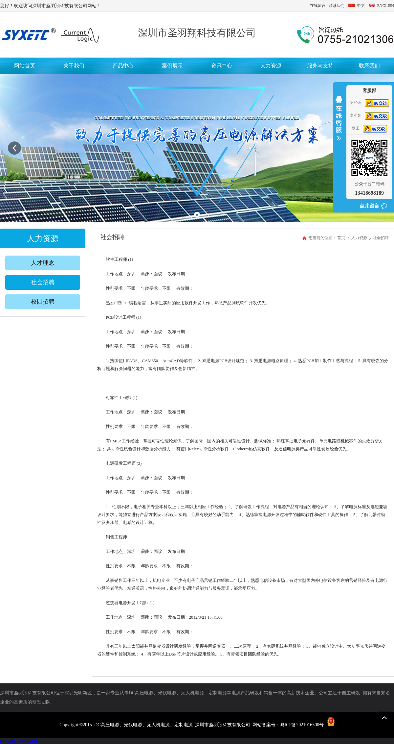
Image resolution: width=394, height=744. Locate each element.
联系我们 (336, 5)
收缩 (339, 122)
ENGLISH (381, 5)
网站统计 (9, 740)
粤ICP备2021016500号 (302, 724)
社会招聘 (381, 238)
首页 (341, 238)
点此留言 (369, 206)
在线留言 (318, 5)
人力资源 (359, 238)
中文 (356, 5)
